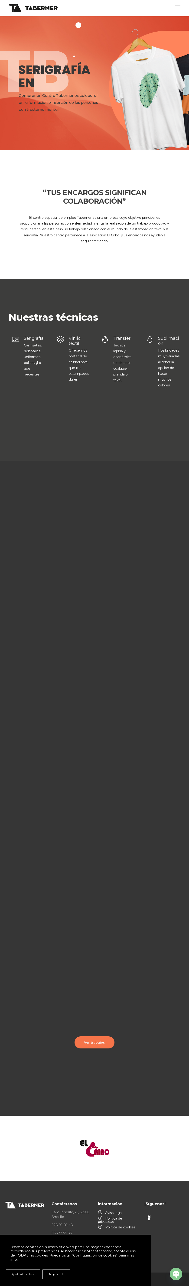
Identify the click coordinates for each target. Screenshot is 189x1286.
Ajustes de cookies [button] (23, 1274)
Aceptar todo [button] (56, 1274)
